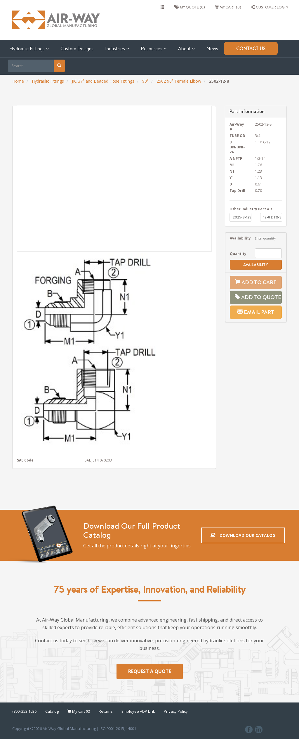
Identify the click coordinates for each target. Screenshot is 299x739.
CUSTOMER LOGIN (269, 7)
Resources (153, 48)
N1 (232, 171)
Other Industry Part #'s (251, 209)
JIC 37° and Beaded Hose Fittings (103, 81)
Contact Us (250, 48)
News (212, 48)
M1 (232, 164)
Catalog (52, 711)
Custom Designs (76, 48)
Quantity (238, 253)
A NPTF (236, 158)
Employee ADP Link (138, 711)
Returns (106, 711)
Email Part (255, 312)
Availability (238, 238)
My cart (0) (228, 7)
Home (18, 81)
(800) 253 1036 (24, 711)
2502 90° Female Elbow (179, 81)
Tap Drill (237, 190)
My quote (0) (189, 7)
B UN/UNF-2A (238, 147)
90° (145, 81)
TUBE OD (237, 135)
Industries (117, 48)
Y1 (232, 177)
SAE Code (25, 460)
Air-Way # (237, 126)
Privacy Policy (176, 711)
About (186, 48)
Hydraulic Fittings (29, 48)
